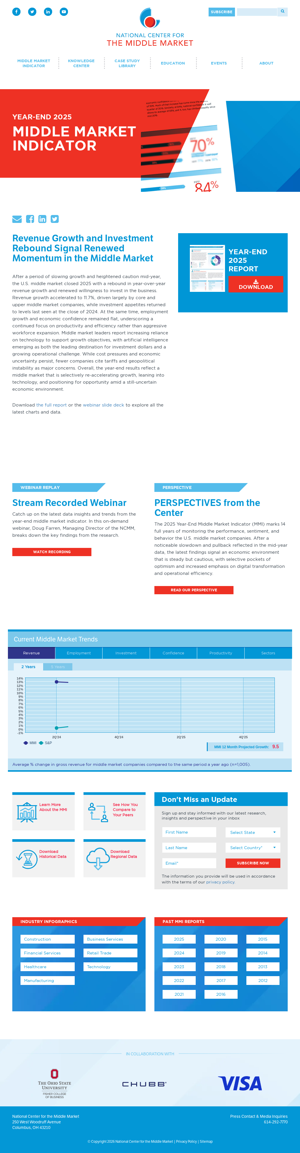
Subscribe (221, 12)
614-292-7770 (276, 1122)
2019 (221, 953)
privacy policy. (220, 882)
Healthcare (35, 966)
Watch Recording (52, 552)
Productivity (220, 653)
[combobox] (253, 832)
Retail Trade (99, 953)
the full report (51, 404)
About (266, 63)
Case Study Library (127, 63)
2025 (179, 939)
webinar (91, 404)
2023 (179, 966)
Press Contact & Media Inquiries (259, 1116)
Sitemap (206, 1141)
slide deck (112, 404)
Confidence (173, 653)
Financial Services (42, 953)
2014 (262, 953)
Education (173, 63)
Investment (126, 653)
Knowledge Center (81, 63)
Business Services (105, 939)
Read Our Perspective (194, 590)
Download (256, 285)
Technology (98, 966)
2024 (179, 953)
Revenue (31, 653)
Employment (79, 653)
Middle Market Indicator (33, 63)
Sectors (268, 653)
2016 (221, 994)
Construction (37, 939)
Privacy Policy (186, 1141)
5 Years (58, 667)
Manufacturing (39, 980)
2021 (179, 994)
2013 (262, 966)
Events (219, 63)
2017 (221, 980)
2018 (221, 966)
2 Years (28, 667)
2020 (221, 939)
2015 (262, 939)
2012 (262, 980)
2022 (179, 980)
